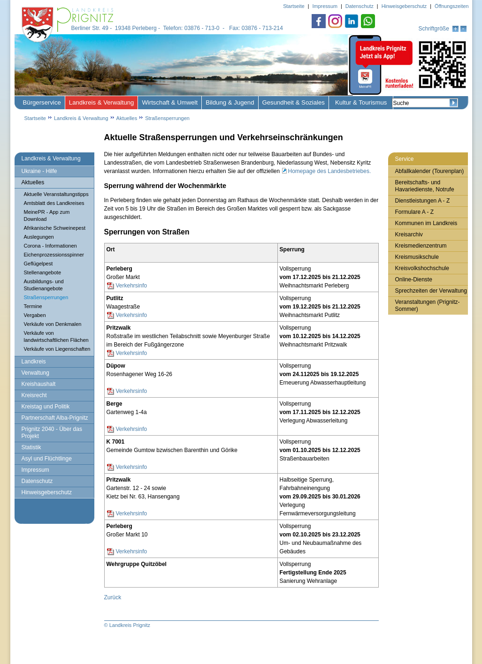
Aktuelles (127, 118)
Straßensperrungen (167, 118)
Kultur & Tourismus (361, 102)
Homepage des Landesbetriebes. (329, 171)
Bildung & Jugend (230, 102)
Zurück (113, 597)
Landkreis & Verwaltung (101, 102)
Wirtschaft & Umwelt (170, 102)
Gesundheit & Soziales (293, 102)
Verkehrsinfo (131, 285)
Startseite (35, 118)
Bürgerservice (42, 102)
